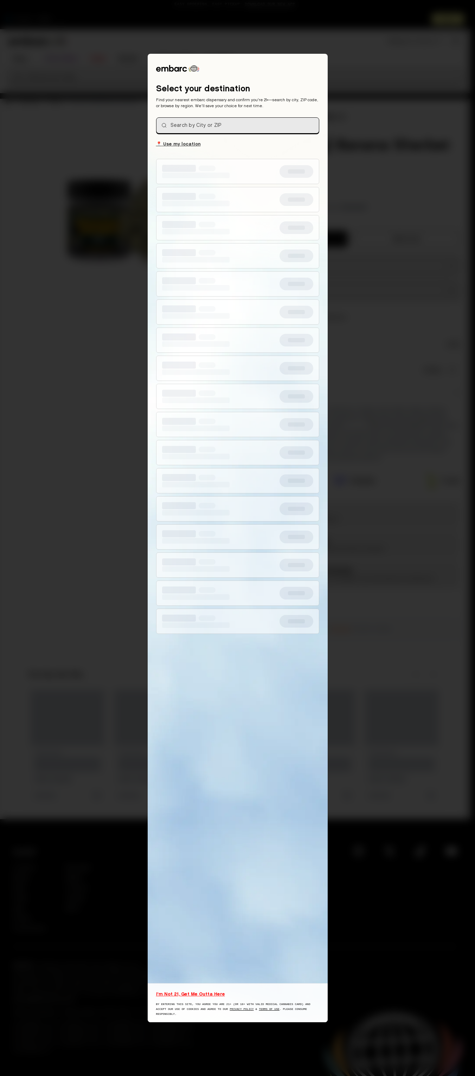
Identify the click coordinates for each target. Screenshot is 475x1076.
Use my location (178, 143)
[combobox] (237, 125)
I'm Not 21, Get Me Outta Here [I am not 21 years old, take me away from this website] (190, 994)
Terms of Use (269, 1009)
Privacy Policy (241, 1009)
